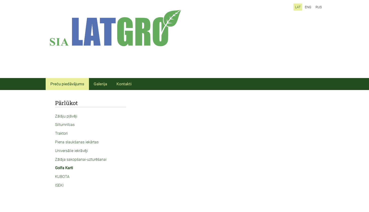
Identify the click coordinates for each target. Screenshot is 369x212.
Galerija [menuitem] (100, 84)
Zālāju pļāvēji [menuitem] (66, 116)
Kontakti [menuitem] (124, 84)
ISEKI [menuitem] (59, 185)
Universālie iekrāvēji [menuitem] (71, 151)
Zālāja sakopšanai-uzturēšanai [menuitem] (81, 159)
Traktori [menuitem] (61, 133)
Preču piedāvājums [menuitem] (67, 84)
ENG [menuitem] (308, 7)
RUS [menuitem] (319, 7)
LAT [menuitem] (298, 7)
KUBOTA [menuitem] (62, 176)
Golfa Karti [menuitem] (64, 168)
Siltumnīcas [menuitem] (65, 124)
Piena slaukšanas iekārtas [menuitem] (77, 142)
